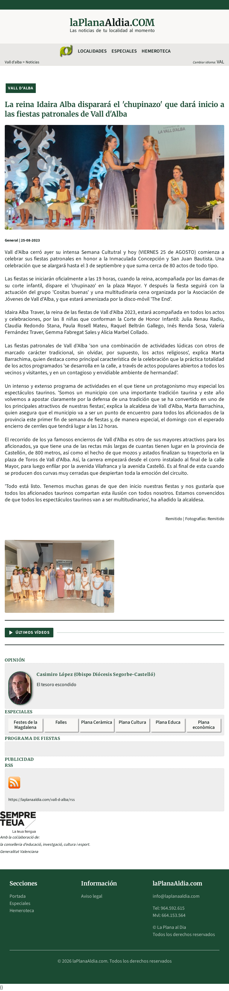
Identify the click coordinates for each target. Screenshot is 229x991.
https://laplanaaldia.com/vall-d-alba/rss (41, 799)
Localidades (92, 51)
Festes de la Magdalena (25, 725)
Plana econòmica (204, 725)
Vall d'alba (13, 62)
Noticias (32, 62)
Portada (18, 896)
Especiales (124, 51)
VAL (220, 62)
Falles (61, 722)
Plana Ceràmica (96, 722)
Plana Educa (168, 722)
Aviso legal (91, 896)
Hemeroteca (156, 51)
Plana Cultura (132, 722)
